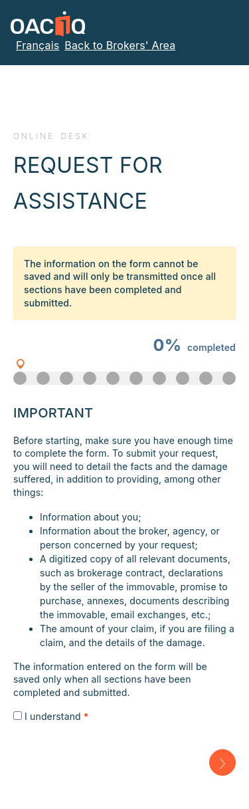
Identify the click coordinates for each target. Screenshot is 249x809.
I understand (56, 716)
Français (37, 45)
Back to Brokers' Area (119, 45)
